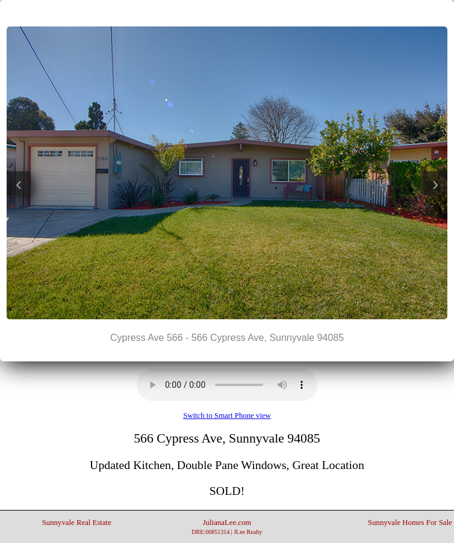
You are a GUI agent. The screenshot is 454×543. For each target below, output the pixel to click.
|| (227, 13)
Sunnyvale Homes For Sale (410, 522)
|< (203, 13)
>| (251, 13)
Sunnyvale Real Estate (76, 522)
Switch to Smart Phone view (227, 415)
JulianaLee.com (226, 526)
